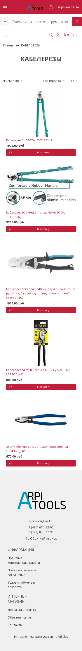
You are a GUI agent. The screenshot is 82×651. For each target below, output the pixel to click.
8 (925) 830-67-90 (41, 532)
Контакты (15, 625)
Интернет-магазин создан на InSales (41, 636)
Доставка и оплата (22, 610)
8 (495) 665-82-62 (41, 527)
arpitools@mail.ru (41, 521)
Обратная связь (20, 617)
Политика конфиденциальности (24, 560)
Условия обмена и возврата (21, 584)
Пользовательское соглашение (22, 572)
